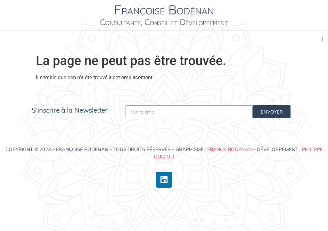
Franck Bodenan (229, 149)
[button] (322, 39)
